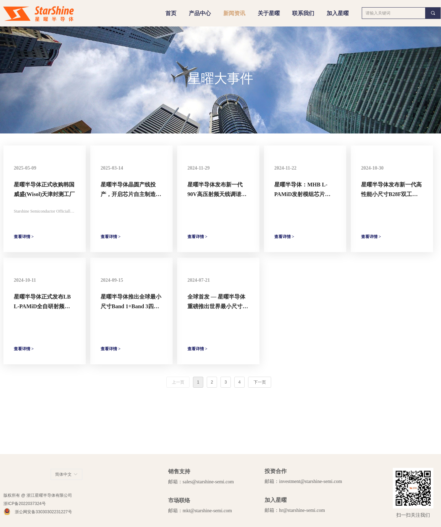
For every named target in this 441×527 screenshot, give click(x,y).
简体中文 (63, 474)
